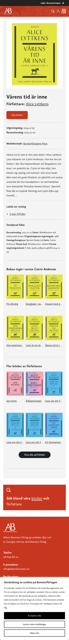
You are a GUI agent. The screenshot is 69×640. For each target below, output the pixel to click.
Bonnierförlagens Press (35, 143)
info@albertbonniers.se (16, 569)
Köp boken (17, 115)
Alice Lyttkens (37, 104)
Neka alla (34, 633)
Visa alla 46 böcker (34, 454)
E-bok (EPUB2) (18, 214)
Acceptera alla (34, 615)
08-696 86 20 (10, 557)
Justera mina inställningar (34, 624)
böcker (36, 498)
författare (14, 504)
